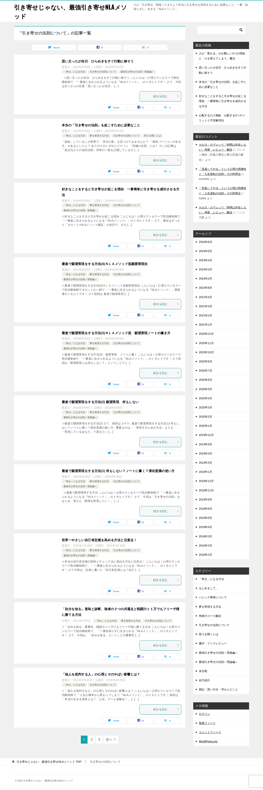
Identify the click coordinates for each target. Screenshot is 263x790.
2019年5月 (205, 444)
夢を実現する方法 (99, 135)
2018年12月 (206, 481)
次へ (109, 739)
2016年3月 (205, 545)
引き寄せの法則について (103, 71)
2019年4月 (205, 453)
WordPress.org (208, 741)
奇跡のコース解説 (210, 615)
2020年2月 (205, 416)
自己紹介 (204, 680)
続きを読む (166, 96)
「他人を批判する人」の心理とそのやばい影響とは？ (101, 674)
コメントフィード (210, 732)
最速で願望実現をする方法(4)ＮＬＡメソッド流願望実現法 (105, 264)
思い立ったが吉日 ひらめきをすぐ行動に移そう (98, 61)
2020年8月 (205, 361)
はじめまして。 (208, 588)
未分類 (203, 671)
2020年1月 (205, 425)
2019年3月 (205, 462)
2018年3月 (205, 536)
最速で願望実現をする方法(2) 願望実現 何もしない (100, 402)
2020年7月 (205, 370)
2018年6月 (205, 508)
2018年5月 (205, 517)
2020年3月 (205, 407)
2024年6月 (205, 241)
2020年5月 (205, 389)
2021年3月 (205, 306)
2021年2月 (205, 315)
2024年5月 (205, 251)
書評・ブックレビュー (213, 643)
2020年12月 (206, 333)
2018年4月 (205, 527)
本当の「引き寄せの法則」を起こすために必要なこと (101, 125)
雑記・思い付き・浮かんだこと (218, 689)
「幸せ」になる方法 (74, 71)
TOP (49, 761)
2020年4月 (205, 398)
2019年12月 (206, 435)
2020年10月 (206, 352)
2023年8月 (205, 287)
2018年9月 (205, 499)
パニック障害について (213, 597)
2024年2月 (205, 278)
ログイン (204, 713)
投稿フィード (207, 723)
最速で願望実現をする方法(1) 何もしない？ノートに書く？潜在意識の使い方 (118, 471)
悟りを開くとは (152, 135)
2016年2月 (205, 554)
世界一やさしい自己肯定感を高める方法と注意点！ (99, 540)
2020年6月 (205, 379)
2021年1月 (205, 324)
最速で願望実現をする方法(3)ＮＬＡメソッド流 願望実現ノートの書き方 (116, 333)
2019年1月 (205, 471)
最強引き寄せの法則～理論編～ (218, 661)
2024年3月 (205, 269)
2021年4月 (205, 297)
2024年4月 (205, 260)
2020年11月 (206, 343)
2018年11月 (206, 490)
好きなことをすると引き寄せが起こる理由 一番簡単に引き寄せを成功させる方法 (222, 101)
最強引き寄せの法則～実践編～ (137, 71)
